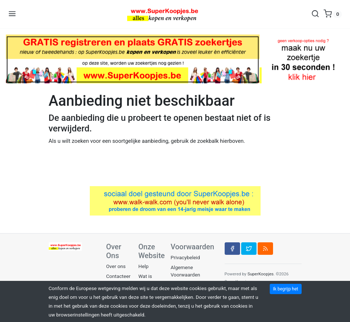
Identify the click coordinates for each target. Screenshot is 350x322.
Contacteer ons (118, 279)
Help (144, 266)
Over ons (116, 266)
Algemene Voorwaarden (185, 271)
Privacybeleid (185, 257)
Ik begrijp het (285, 289)
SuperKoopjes (260, 273)
